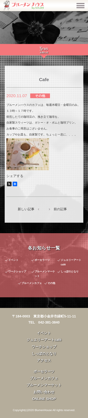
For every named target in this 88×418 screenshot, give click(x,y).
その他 (40, 96)
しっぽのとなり (70, 271)
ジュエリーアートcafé (71, 262)
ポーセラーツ (42, 260)
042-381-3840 (49, 322)
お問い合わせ (44, 392)
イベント (13, 260)
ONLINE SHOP (44, 399)
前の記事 (60, 209)
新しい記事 (26, 209)
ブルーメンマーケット (44, 273)
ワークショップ (17, 271)
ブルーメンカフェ (31, 283)
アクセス (44, 360)
